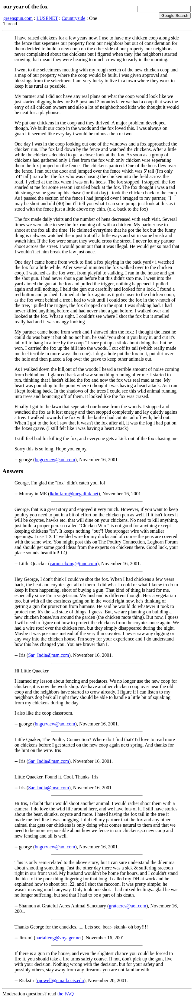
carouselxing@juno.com (73, 563)
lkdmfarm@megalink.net (74, 493)
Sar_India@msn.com (48, 655)
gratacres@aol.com (127, 905)
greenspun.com (18, 18)
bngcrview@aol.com (55, 459)
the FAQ (65, 993)
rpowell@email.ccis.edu (60, 980)
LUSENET (47, 18)
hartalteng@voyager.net (58, 937)
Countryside (73, 18)
